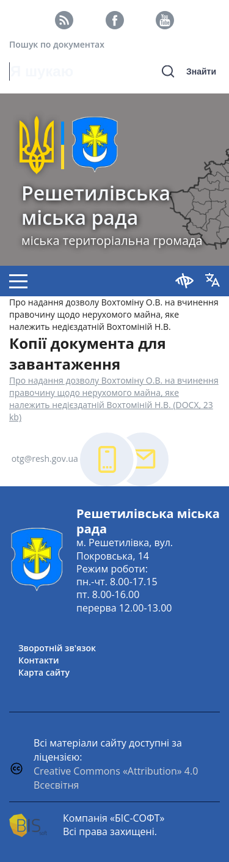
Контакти (38, 660)
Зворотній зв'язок (57, 648)
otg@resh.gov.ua (45, 458)
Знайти (201, 71)
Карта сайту (44, 672)
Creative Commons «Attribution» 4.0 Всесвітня (116, 778)
